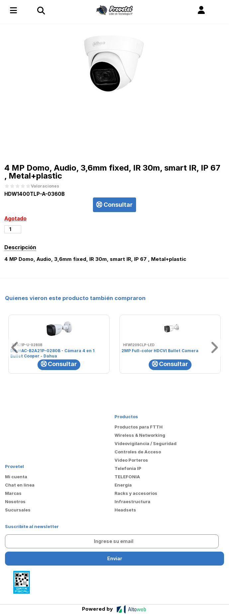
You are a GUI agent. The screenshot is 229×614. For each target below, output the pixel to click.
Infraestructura (132, 501)
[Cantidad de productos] (12, 229)
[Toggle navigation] (40, 10)
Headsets (125, 509)
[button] (201, 10)
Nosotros (15, 501)
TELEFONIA (127, 476)
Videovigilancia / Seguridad (145, 443)
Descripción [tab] (20, 247)
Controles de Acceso (137, 451)
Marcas (13, 493)
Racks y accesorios (135, 493)
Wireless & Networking (139, 435)
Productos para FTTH (138, 426)
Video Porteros (131, 460)
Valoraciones (45, 186)
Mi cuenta (16, 476)
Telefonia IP (127, 468)
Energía (123, 485)
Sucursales (18, 509)
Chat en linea (20, 485)
